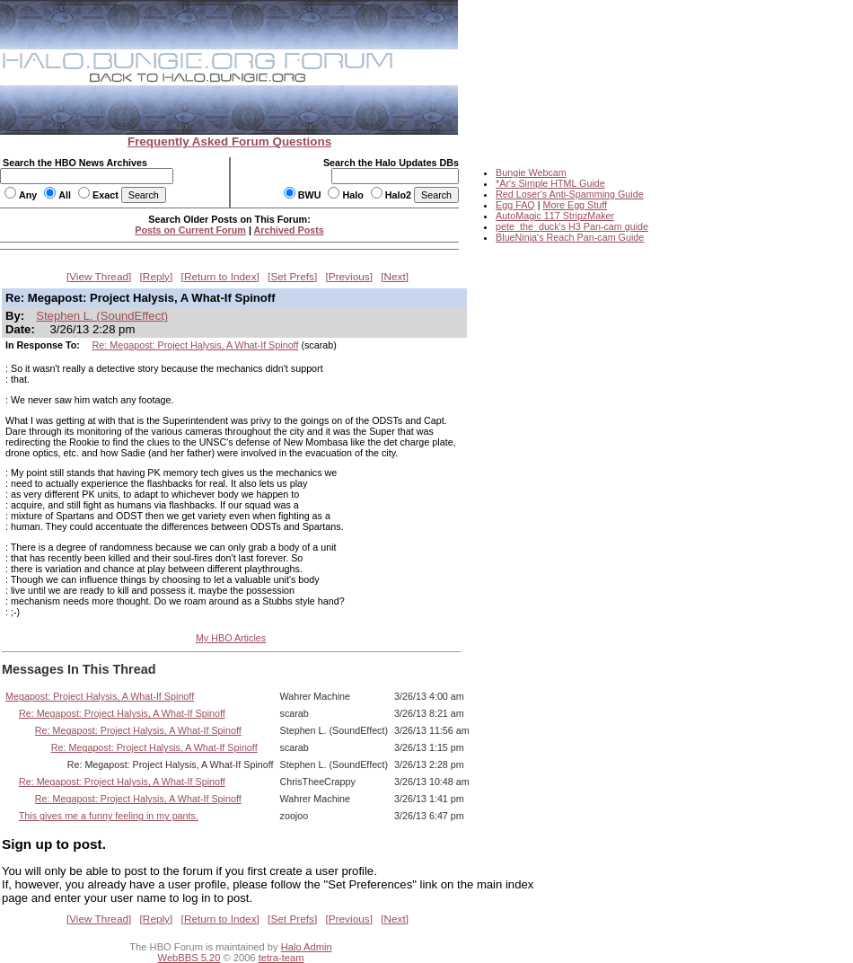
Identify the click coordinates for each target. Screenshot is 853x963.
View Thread (98, 276)
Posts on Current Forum (190, 230)
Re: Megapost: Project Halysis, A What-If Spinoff (195, 345)
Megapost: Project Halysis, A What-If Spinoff (99, 696)
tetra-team (281, 957)
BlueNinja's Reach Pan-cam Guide (570, 237)
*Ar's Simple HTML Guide (550, 183)
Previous (349, 276)
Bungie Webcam (531, 172)
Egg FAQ (515, 204)
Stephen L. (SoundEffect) (102, 315)
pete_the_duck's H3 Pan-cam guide (572, 226)
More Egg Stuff (574, 204)
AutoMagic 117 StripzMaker (555, 215)
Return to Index (220, 276)
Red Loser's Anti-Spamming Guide (570, 194)
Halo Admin (306, 946)
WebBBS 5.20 (189, 957)
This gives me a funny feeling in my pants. (108, 815)
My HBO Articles (231, 637)
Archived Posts (289, 230)
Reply (156, 276)
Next (395, 276)
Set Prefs (292, 276)
